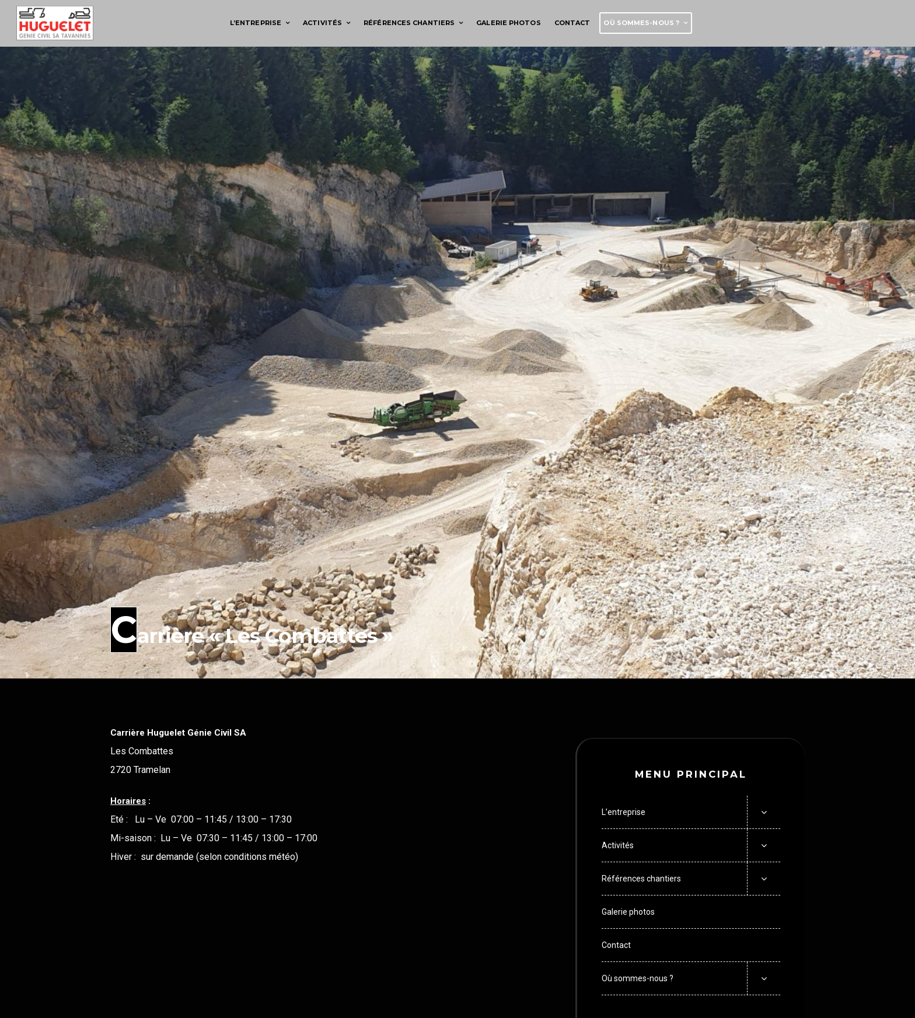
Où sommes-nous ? (641, 23)
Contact (572, 23)
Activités (322, 23)
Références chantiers (409, 23)
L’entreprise (255, 23)
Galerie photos (508, 23)
